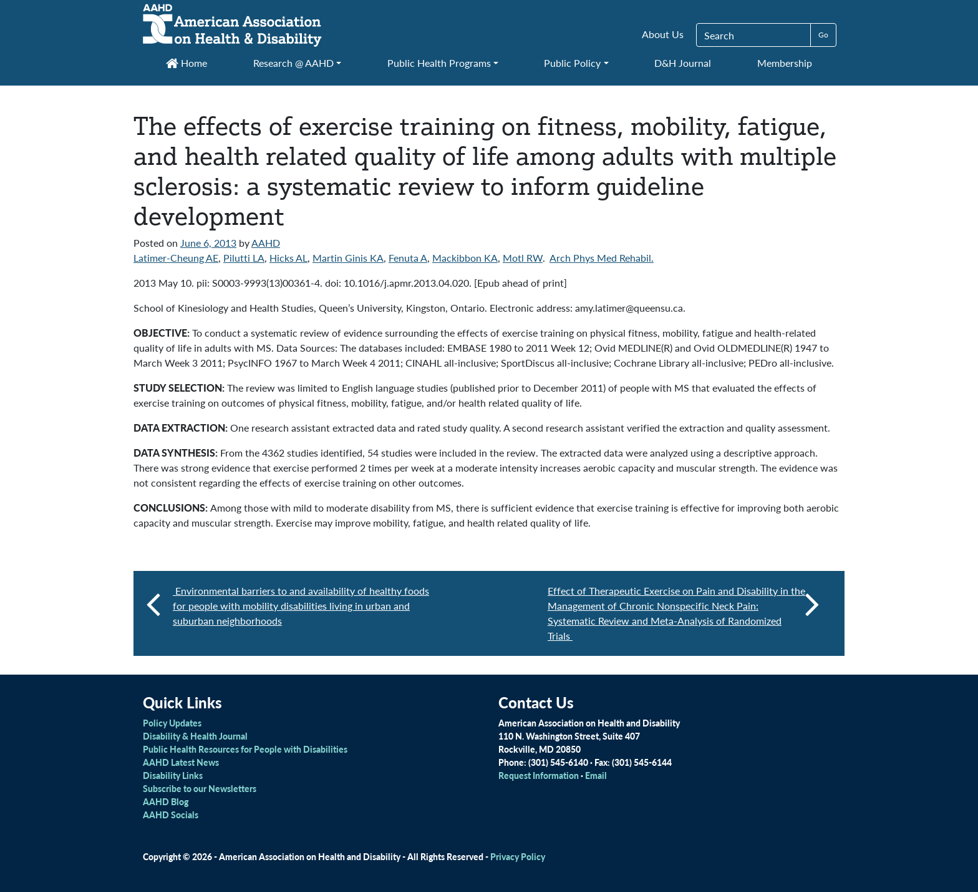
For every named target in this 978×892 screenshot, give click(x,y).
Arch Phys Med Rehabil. (602, 257)
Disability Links (173, 775)
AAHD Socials (170, 814)
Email (596, 775)
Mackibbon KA (465, 257)
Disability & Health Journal (195, 736)
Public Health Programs (439, 63)
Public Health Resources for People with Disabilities (245, 749)
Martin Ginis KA (348, 257)
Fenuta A (408, 257)
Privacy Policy (517, 856)
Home (186, 63)
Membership (784, 63)
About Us (663, 34)
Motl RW (523, 257)
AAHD (265, 242)
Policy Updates (172, 722)
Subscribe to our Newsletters (199, 788)
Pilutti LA (243, 257)
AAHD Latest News (181, 762)
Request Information (538, 775)
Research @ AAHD (293, 63)
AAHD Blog (165, 801)
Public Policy (572, 63)
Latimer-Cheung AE (175, 257)
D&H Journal (682, 63)
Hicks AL (288, 257)
